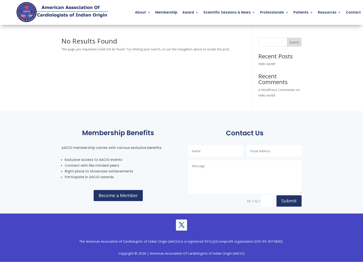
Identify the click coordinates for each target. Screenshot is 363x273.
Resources (327, 12)
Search (294, 42)
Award (188, 12)
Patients (301, 12)
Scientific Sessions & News (227, 12)
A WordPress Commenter (276, 90)
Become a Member (118, 195)
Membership (166, 12)
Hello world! (266, 64)
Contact (353, 12)
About (140, 12)
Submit (289, 201)
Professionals (272, 12)
